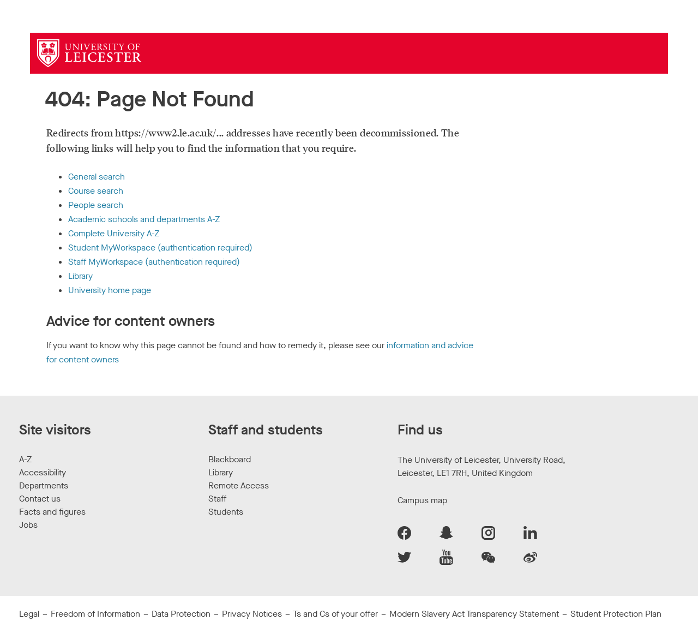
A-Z (25, 459)
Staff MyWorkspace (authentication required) (154, 261)
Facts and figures (52, 511)
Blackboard (229, 459)
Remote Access (238, 485)
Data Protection (181, 613)
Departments (43, 485)
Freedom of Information (95, 613)
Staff (217, 498)
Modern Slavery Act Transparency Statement (474, 613)
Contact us (40, 498)
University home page (109, 290)
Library (80, 276)
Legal (29, 613)
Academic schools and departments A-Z (144, 219)
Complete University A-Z (113, 233)
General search (96, 176)
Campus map (422, 500)
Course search (95, 190)
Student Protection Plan (615, 613)
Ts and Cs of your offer (335, 613)
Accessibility (42, 472)
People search (95, 205)
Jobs (28, 524)
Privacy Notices (252, 613)
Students (225, 511)
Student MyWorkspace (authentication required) (160, 247)
